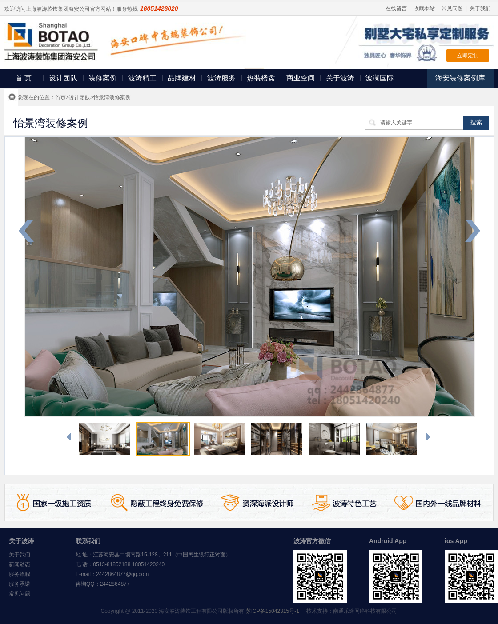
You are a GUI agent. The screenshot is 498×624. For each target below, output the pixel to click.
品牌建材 (182, 78)
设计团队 (63, 78)
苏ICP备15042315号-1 (272, 611)
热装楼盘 (261, 78)
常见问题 (452, 8)
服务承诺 (19, 584)
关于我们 (480, 8)
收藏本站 (424, 8)
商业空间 (300, 78)
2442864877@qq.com (122, 574)
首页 (60, 98)
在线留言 (396, 8)
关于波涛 (340, 78)
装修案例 (102, 78)
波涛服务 (221, 78)
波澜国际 (379, 78)
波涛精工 (142, 78)
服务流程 (19, 574)
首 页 (24, 78)
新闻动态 (19, 564)
